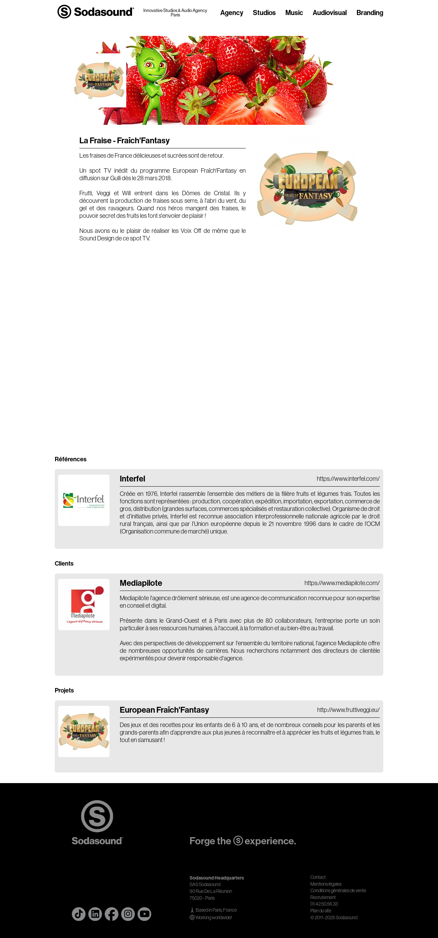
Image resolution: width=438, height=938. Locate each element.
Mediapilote (141, 583)
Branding (370, 13)
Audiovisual (330, 13)
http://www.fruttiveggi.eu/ (348, 709)
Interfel (132, 479)
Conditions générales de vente (338, 890)
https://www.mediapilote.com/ (342, 583)
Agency (231, 13)
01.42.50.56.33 (324, 904)
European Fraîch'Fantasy (164, 710)
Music (294, 13)
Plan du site (320, 910)
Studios (264, 13)
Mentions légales (326, 884)
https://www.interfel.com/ (348, 478)
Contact (318, 877)
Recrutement (323, 897)
